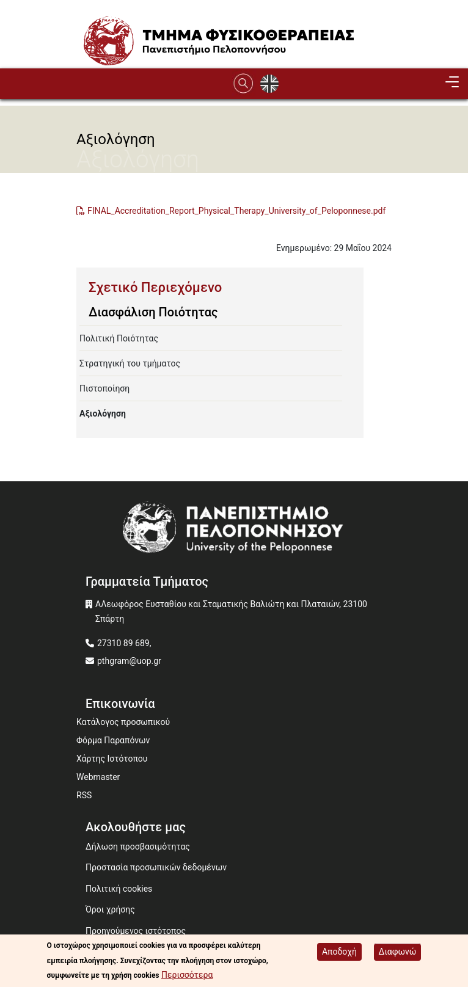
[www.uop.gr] (234, 530)
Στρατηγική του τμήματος (129, 363)
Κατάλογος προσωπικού (123, 722)
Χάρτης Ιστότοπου (111, 758)
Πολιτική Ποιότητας (118, 338)
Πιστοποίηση (104, 388)
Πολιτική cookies (119, 889)
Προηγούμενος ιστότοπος (136, 931)
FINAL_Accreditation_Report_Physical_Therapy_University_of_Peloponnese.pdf (236, 211)
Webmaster (98, 777)
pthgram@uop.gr (129, 661)
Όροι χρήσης (110, 909)
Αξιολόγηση (102, 413)
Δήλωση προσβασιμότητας (138, 846)
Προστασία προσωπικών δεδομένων (156, 867)
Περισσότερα (187, 975)
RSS (84, 795)
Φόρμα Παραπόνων (113, 740)
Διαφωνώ (398, 951)
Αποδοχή (339, 951)
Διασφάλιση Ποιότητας (153, 312)
